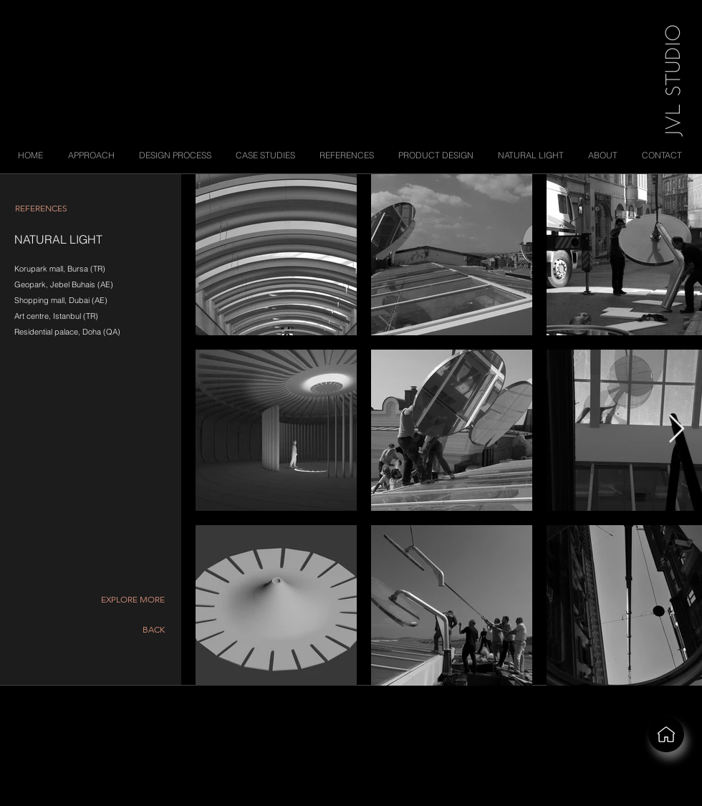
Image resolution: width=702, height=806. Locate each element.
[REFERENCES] (40, 208)
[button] (132, 600)
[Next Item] (677, 430)
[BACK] (143, 630)
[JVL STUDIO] (670, 78)
